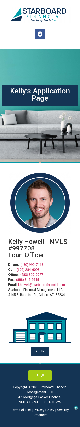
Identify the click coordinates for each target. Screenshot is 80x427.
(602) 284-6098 (28, 270)
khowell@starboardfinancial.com (41, 285)
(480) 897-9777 (31, 275)
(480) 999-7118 (32, 265)
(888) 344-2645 (27, 280)
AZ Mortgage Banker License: (39, 397)
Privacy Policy (43, 410)
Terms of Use (21, 410)
